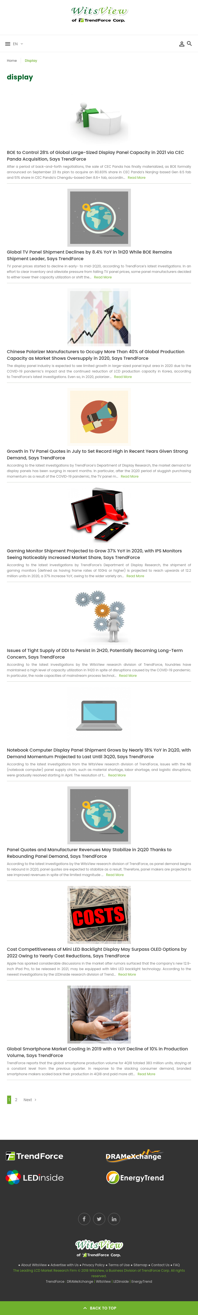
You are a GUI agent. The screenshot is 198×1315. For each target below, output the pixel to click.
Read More (136, 177)
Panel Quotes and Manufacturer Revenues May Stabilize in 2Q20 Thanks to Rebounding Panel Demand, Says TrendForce (89, 853)
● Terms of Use (118, 1265)
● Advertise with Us (63, 1265)
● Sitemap (139, 1265)
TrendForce (55, 1281)
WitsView (104, 1281)
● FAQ (175, 1265)
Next (31, 1099)
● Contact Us (159, 1265)
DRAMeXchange (80, 1281)
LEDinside (121, 1281)
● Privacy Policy (93, 1265)
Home (12, 60)
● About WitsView (32, 1265)
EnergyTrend (141, 1281)
